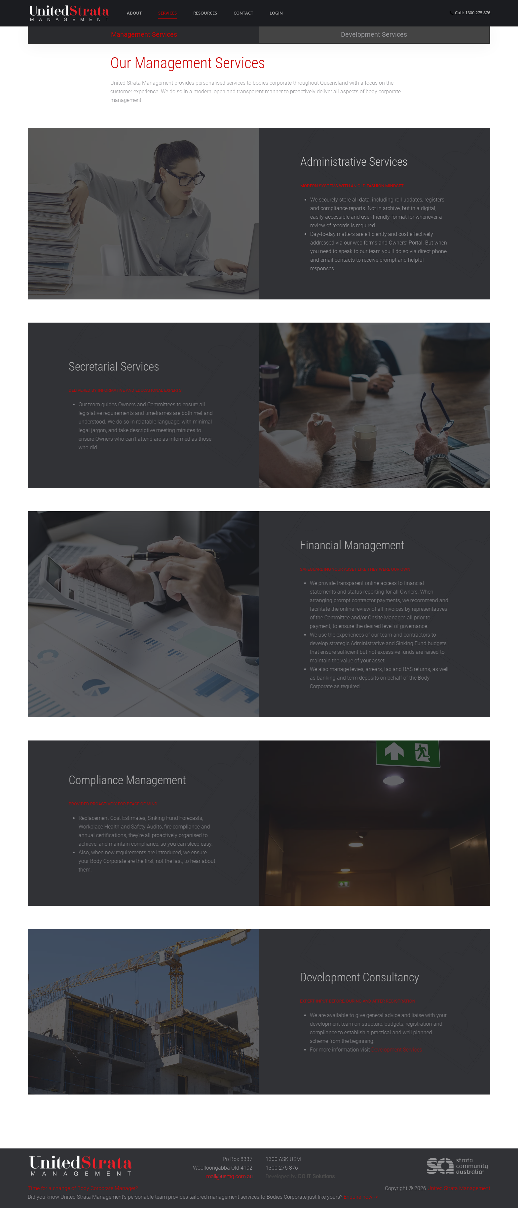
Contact (243, 13)
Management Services (144, 34)
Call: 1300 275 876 (469, 13)
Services (167, 13)
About (134, 13)
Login (276, 13)
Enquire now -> (361, 1197)
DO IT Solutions (316, 1176)
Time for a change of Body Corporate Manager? (83, 1188)
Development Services (374, 34)
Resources (205, 13)
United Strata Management (458, 1188)
